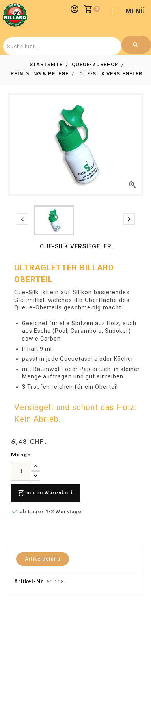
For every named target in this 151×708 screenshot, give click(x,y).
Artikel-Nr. (29, 581)
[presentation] (22, 219)
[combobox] (61, 46)
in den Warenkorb (45, 493)
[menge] (21, 471)
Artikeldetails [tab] (42, 559)
